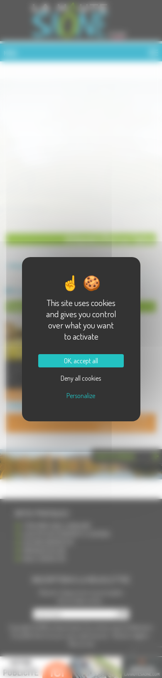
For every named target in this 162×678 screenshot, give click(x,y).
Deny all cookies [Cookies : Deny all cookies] (81, 378)
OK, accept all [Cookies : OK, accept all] (81, 361)
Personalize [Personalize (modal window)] (80, 395)
